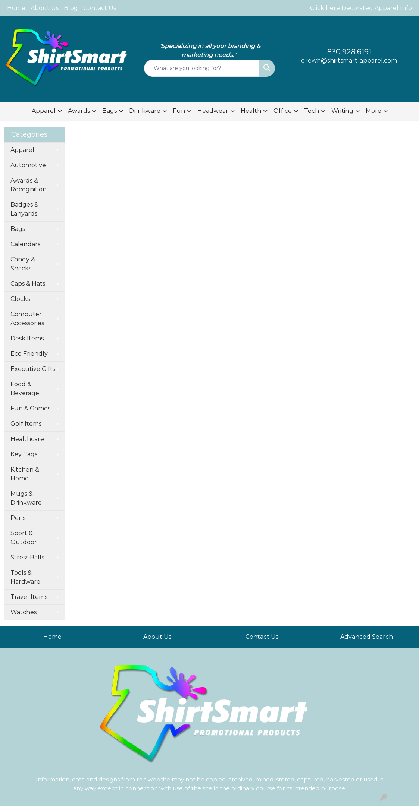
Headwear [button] (212, 110)
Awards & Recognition (28, 185)
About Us (45, 8)
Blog (71, 8)
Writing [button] (342, 110)
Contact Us (99, 8)
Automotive (28, 165)
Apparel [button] (44, 110)
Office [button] (282, 110)
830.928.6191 (349, 51)
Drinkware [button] (144, 110)
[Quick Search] (201, 68)
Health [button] (251, 110)
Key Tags (23, 454)
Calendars (25, 244)
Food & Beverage (24, 389)
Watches (23, 612)
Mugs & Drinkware (26, 498)
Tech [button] (311, 110)
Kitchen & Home (24, 474)
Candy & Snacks (22, 264)
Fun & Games (30, 408)
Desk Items (27, 338)
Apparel (22, 149)
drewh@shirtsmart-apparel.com (349, 60)
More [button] (373, 110)
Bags (17, 228)
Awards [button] (79, 110)
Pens (17, 517)
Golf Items (25, 423)
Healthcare (27, 438)
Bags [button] (109, 110)
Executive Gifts (32, 368)
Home (16, 8)
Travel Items (28, 596)
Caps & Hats (27, 283)
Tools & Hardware (25, 577)
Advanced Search (366, 636)
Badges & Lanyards (24, 209)
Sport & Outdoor (23, 538)
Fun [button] (179, 110)
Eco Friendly (29, 353)
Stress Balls (27, 557)
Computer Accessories (27, 319)
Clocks (20, 298)
